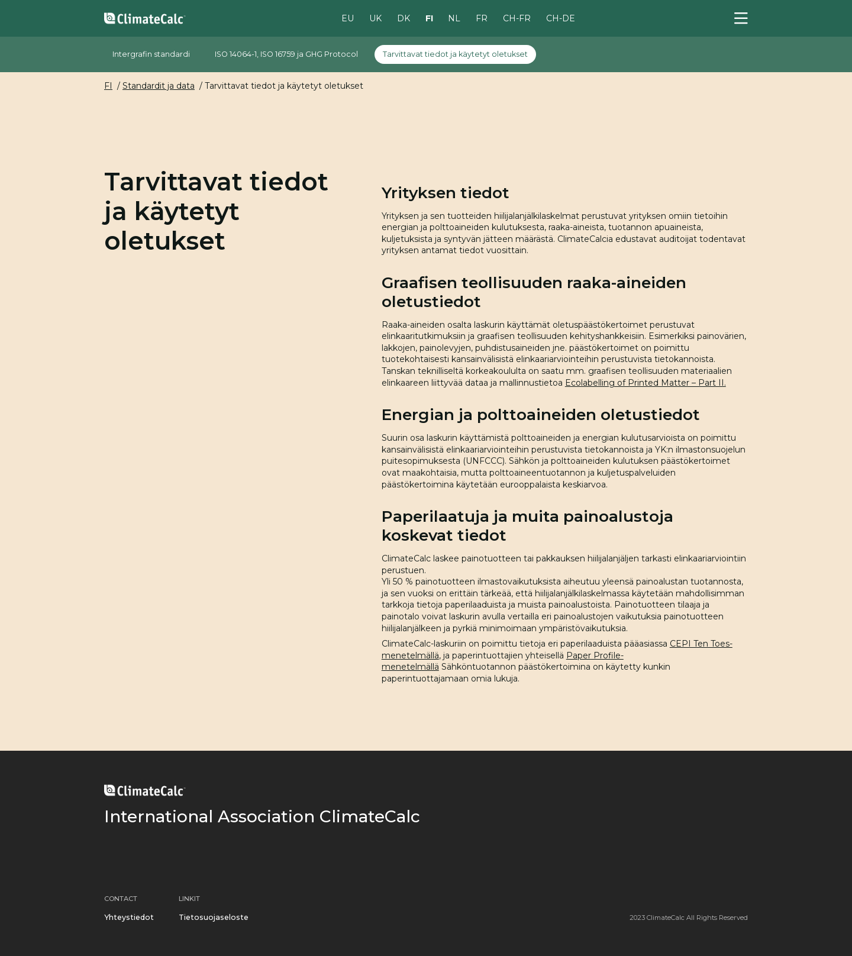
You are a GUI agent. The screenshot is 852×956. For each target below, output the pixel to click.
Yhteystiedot (129, 917)
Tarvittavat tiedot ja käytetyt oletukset (455, 54)
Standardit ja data (158, 85)
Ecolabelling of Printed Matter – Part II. (645, 382)
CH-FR (517, 17)
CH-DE (560, 17)
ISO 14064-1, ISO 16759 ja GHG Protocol (286, 54)
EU (347, 17)
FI (429, 17)
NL (454, 17)
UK (375, 17)
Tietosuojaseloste (213, 917)
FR (482, 17)
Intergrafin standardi (151, 54)
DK (403, 17)
